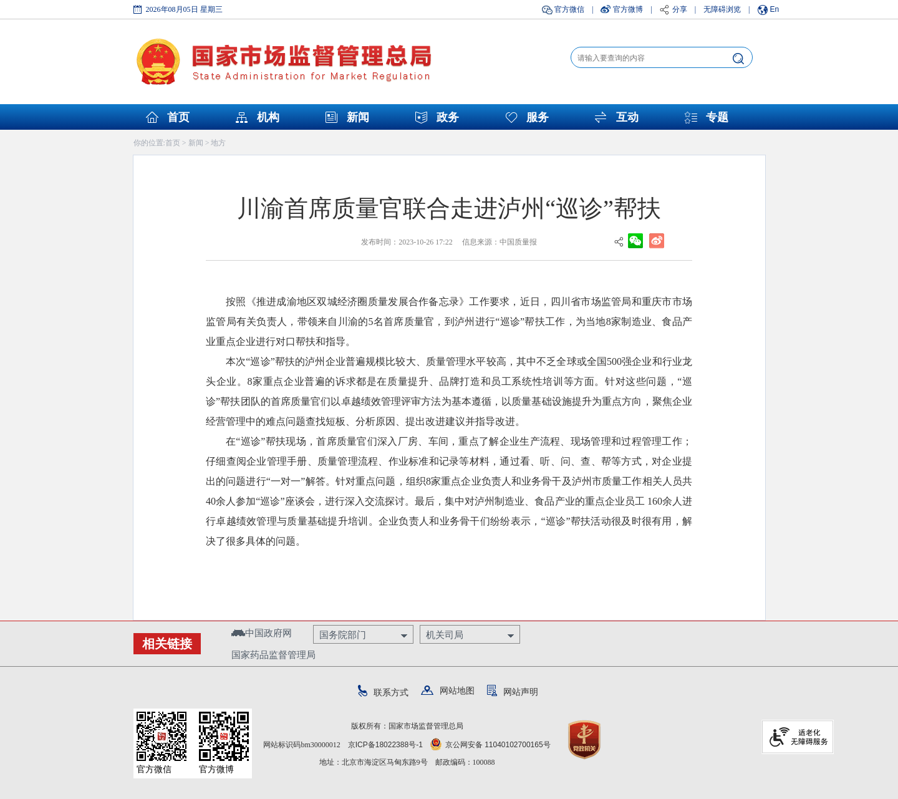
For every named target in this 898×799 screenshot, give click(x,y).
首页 (178, 117)
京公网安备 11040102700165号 (490, 744)
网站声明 (512, 692)
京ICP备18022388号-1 (385, 744)
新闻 (358, 117)
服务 (537, 117)
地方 (218, 142)
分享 (679, 9)
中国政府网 (261, 632)
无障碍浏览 (722, 9)
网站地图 (448, 690)
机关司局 (444, 634)
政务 (448, 117)
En (775, 9)
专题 (717, 117)
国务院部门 (342, 634)
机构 (268, 117)
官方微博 (628, 9)
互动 (627, 117)
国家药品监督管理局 (273, 654)
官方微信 (569, 9)
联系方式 (383, 692)
